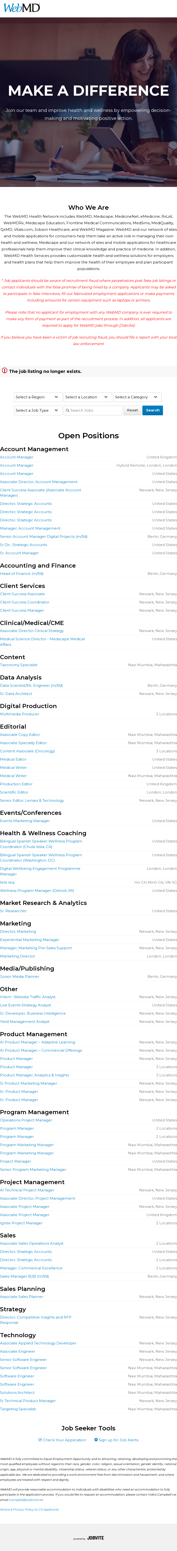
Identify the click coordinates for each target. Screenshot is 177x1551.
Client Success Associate (22, 594)
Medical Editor (13, 759)
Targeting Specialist (18, 1409)
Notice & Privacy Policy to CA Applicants (29, 1509)
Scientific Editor (14, 792)
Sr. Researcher (13, 911)
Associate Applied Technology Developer (38, 1343)
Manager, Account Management (30, 528)
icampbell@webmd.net (26, 1500)
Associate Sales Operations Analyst (31, 1243)
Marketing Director (17, 956)
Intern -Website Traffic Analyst (27, 997)
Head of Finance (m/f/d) (22, 573)
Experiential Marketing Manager (29, 939)
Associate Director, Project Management (37, 1198)
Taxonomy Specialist (19, 665)
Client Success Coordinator (24, 602)
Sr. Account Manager (19, 553)
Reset (132, 410)
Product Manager (16, 1058)
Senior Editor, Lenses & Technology (32, 800)
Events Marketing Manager (25, 820)
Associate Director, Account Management (38, 481)
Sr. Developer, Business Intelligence (33, 1013)
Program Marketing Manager (27, 1144)
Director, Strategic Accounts (26, 503)
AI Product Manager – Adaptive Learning (37, 1042)
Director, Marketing (18, 931)
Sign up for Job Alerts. (116, 1440)
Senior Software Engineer (23, 1359)
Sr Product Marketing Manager (28, 1083)
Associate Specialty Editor (23, 743)
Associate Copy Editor (20, 734)
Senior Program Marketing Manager (33, 1169)
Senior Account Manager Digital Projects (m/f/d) (44, 536)
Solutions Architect (17, 1392)
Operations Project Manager (26, 1120)
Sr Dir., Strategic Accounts (23, 544)
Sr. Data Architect (16, 693)
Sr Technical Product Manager (28, 1400)
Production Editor (16, 784)
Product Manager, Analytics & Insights (34, 1075)
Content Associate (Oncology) (27, 751)
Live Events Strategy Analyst (25, 1005)
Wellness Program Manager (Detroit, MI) (37, 890)
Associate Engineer (17, 1351)
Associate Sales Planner (21, 1296)
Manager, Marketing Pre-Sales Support (36, 948)
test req (7, 882)
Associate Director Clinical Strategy (32, 630)
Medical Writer (13, 767)
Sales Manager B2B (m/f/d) (24, 1276)
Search (153, 410)
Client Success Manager (22, 610)
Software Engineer (17, 1376)
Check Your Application (62, 1440)
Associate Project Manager (24, 1206)
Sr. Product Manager (19, 1091)
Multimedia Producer (19, 714)
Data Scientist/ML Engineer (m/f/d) (31, 685)
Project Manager (15, 1161)
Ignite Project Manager (21, 1223)
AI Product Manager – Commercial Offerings (41, 1050)
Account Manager (16, 457)
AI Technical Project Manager (27, 1190)
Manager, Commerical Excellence (31, 1268)
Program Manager (17, 1128)
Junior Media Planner (19, 976)
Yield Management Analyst (24, 1021)
